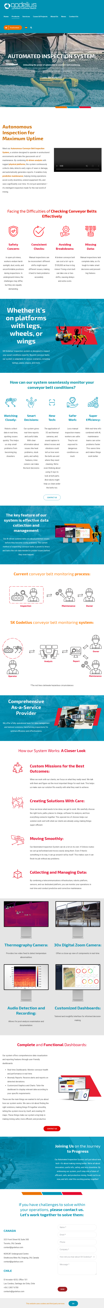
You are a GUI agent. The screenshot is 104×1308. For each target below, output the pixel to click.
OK (73, 1303)
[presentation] (76, 1281)
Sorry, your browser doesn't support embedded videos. (78, 160)
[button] (31, 27)
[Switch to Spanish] (26, 27)
